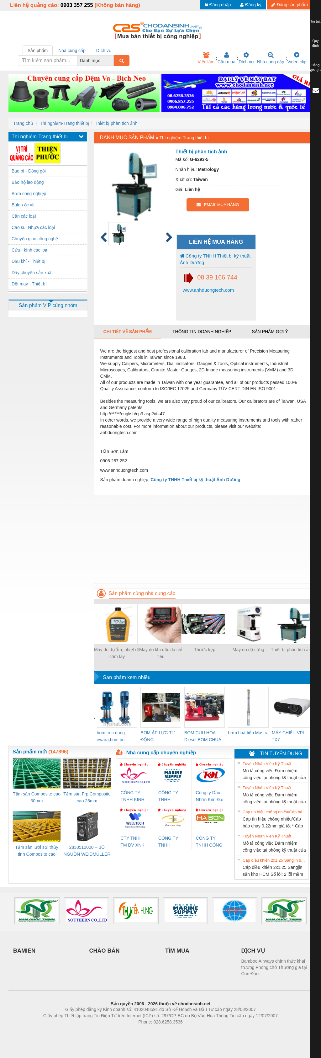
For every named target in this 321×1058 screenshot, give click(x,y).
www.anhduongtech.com (208, 290)
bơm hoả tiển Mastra (248, 732)
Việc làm (205, 58)
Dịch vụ (246, 58)
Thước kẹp (204, 649)
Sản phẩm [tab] (38, 50)
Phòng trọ (120, 1031)
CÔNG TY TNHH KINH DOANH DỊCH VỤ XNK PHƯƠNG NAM (134, 796)
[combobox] (111, 60)
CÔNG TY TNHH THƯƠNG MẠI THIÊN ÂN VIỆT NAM (172, 842)
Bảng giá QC (315, 67)
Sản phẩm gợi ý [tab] (270, 331)
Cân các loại (24, 216)
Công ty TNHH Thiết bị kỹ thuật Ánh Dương (215, 259)
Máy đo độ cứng (248, 649)
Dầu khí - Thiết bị (28, 261)
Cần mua (226, 58)
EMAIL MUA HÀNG (218, 204)
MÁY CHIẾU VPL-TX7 (289, 736)
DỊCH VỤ (253, 951)
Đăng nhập (218, 4)
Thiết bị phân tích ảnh (116, 123)
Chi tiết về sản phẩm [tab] (127, 331)
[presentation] (94, 717)
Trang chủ (23, 123)
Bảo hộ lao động (28, 182)
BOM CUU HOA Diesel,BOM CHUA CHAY (202, 736)
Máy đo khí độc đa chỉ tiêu (160, 653)
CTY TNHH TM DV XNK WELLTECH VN (132, 842)
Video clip (296, 58)
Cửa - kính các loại (30, 250)
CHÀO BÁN (104, 951)
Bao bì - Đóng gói (29, 170)
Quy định (315, 43)
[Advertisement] (203, 539)
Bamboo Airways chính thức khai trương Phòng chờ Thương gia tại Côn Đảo (274, 967)
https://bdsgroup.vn (152, 1031)
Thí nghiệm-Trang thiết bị (64, 123)
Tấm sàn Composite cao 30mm (37, 797)
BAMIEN (24, 951)
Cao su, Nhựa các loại (33, 227)
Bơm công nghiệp (29, 193)
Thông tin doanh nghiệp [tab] (201, 331)
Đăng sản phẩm (289, 4)
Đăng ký (250, 4)
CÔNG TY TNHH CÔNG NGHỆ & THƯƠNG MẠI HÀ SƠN (210, 842)
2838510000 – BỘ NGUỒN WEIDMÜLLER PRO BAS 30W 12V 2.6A (87, 851)
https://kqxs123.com (190, 1031)
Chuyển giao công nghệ (35, 238)
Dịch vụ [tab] (104, 50)
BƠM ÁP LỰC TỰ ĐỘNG (157, 736)
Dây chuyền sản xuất (32, 272)
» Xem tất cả (292, 763)
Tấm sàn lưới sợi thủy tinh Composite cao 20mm (36, 851)
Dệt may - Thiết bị (29, 283)
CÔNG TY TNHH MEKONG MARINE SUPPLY (168, 796)
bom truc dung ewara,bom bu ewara (111, 736)
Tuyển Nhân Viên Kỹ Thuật (267, 763)
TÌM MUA (177, 951)
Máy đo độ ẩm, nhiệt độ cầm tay (117, 653)
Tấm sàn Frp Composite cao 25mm (86, 797)
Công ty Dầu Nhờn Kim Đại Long (210, 796)
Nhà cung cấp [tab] (72, 50)
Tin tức (315, 21)
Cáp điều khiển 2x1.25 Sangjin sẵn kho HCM (275, 860)
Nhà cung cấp (270, 58)
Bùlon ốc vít (23, 204)
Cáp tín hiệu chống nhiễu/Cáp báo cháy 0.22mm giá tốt (275, 812)
